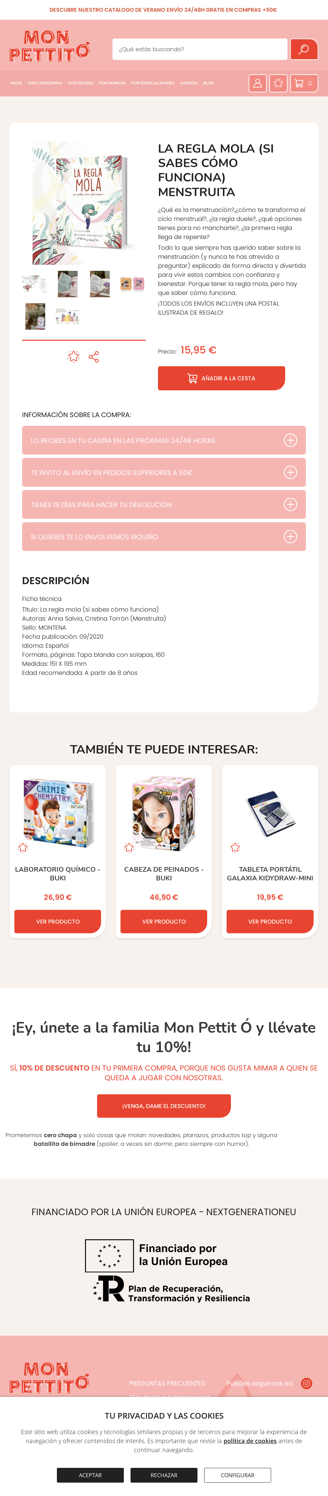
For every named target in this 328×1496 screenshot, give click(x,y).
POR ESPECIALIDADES (153, 83)
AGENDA (189, 83)
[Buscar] (304, 49)
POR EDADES (81, 83)
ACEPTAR (90, 1475)
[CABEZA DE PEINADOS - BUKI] (164, 851)
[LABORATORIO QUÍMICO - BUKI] (58, 851)
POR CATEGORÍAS (45, 83)
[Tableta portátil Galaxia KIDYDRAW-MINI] (270, 851)
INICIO (16, 83)
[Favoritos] (278, 83)
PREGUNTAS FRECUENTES (167, 1383)
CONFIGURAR (237, 1475)
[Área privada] (258, 83)
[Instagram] (307, 1383)
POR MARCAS (112, 83)
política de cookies (250, 1441)
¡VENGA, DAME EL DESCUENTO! (164, 1106)
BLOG (208, 83)
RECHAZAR (164, 1475)
